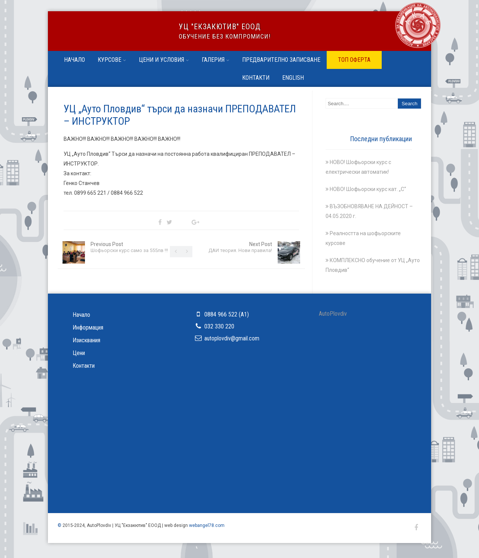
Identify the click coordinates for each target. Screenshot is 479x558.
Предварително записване (281, 59)
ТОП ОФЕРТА (354, 59)
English (293, 77)
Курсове (112, 59)
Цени (79, 353)
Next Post (240, 247)
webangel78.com (207, 525)
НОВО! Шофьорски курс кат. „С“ (368, 189)
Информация (88, 327)
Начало (74, 59)
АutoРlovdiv (333, 313)
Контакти (255, 77)
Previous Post (129, 247)
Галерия (215, 59)
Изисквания (86, 340)
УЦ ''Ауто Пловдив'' (109, 35)
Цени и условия (164, 59)
